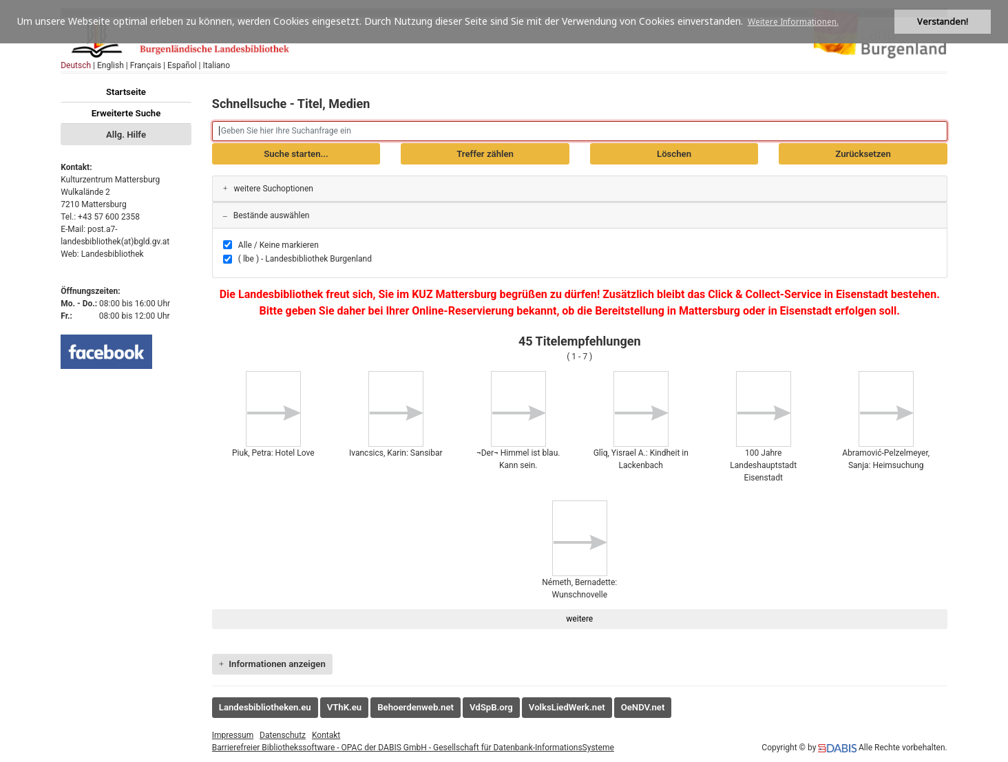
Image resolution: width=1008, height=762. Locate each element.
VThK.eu (344, 707)
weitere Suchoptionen (268, 188)
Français (145, 65)
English (110, 65)
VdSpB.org (491, 707)
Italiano (217, 65)
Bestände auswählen (266, 215)
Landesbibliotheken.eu (265, 707)
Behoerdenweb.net (415, 707)
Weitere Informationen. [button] (793, 22)
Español (182, 65)
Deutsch (76, 65)
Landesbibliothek (112, 254)
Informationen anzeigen (272, 664)
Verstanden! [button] (942, 22)
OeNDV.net (643, 707)
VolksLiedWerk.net (567, 707)
